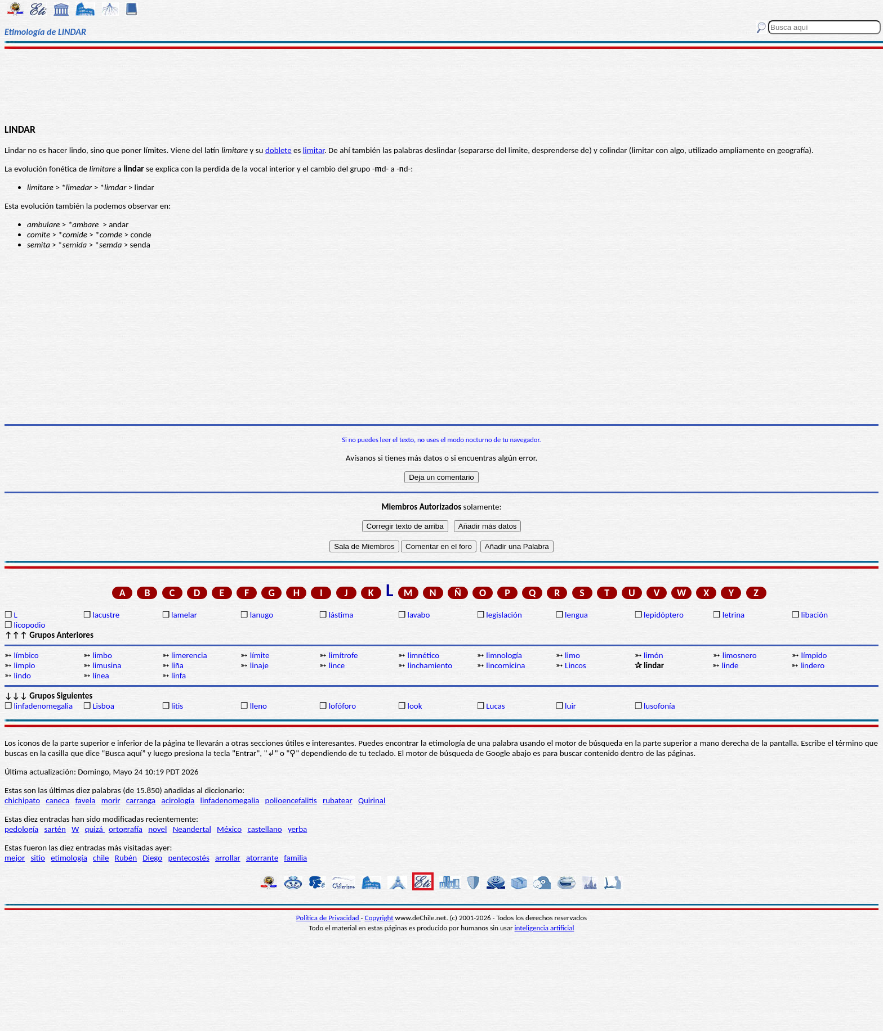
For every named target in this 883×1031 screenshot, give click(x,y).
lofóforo (342, 706)
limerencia (189, 655)
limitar (313, 150)
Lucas (495, 706)
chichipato (22, 800)
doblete (278, 150)
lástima (341, 615)
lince (337, 665)
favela (85, 800)
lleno (258, 706)
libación (814, 615)
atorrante (262, 858)
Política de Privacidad (328, 917)
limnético (423, 655)
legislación (503, 615)
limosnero (740, 655)
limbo (102, 655)
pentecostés (188, 858)
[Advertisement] (441, 85)
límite (260, 655)
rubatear (338, 800)
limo (572, 655)
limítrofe (343, 655)
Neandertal (192, 829)
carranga (141, 800)
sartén (55, 829)
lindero (812, 665)
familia (295, 858)
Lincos (575, 665)
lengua (576, 615)
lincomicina (505, 665)
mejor (15, 858)
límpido (814, 655)
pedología (21, 829)
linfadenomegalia (43, 706)
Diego (152, 858)
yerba (297, 829)
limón (653, 655)
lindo (22, 675)
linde (729, 665)
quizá (95, 829)
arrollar (227, 858)
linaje (259, 665)
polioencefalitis (291, 800)
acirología (177, 800)
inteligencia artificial (544, 928)
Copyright (379, 917)
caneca (57, 800)
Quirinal (372, 800)
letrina (734, 615)
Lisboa (103, 706)
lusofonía (659, 706)
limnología (504, 655)
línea (100, 675)
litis (177, 706)
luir (570, 706)
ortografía (125, 829)
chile (101, 858)
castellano (264, 829)
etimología (69, 858)
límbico (26, 655)
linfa (178, 675)
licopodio (29, 625)
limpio (24, 665)
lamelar (184, 615)
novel (157, 829)
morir (111, 800)
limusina (106, 665)
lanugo (261, 615)
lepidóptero (664, 615)
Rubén (126, 858)
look (414, 706)
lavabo (418, 615)
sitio (37, 858)
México (229, 829)
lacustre (105, 615)
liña (177, 665)
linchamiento (429, 665)
